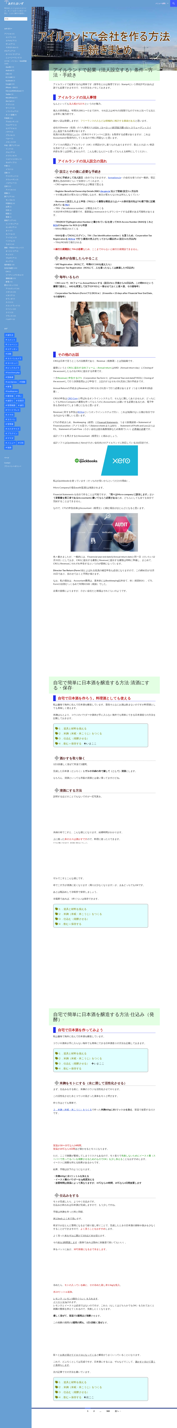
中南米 (6, 118)
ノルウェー (10, 183)
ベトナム (9, 241)
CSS (7, 74)
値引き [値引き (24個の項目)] (10, 335)
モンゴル (9, 200)
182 (108, 1411)
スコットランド (12, 305)
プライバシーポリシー (12, 466)
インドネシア (11, 224)
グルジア (9, 152)
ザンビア (9, 44)
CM (7, 271)
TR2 (67, 204)
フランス (9, 316)
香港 (7, 217)
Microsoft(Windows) (13, 91)
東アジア (7, 196)
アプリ (8, 104)
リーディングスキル (13, 275)
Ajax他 (8, 67)
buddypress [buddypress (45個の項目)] (12, 391)
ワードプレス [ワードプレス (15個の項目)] (13, 410)
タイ (7, 231)
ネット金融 (10, 115)
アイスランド (11, 176)
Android (9, 70)
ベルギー (9, 319)
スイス (8, 302)
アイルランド (11, 288)
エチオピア (10, 40)
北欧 (6, 173)
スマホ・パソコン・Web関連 (15, 61)
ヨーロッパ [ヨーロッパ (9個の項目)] (12, 363)
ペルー (8, 138)
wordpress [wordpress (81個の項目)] (12, 382)
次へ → (118, 1411)
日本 (7, 210)
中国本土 (9, 203)
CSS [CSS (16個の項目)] (21, 443)
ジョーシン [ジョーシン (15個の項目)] (12, 344)
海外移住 (7, 265)
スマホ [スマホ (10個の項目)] (10, 414)
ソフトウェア (11, 111)
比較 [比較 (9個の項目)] (9, 353)
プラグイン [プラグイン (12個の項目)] (12, 433)
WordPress (10, 98)
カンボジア (10, 227)
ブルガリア (10, 258)
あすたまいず (15, 3)
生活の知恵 (8, 268)
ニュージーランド (12, 58)
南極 (6, 193)
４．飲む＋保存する (69, 743)
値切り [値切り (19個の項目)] (10, 400)
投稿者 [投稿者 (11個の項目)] (10, 377)
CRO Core (73, 398)
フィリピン (10, 237)
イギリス (9, 292)
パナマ (8, 132)
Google (8, 84)
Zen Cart (9, 101)
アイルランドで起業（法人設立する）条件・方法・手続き (103, 72)
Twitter (8, 94)
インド (8, 149)
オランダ (9, 299)
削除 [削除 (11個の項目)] (23, 382)
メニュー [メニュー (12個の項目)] (11, 443)
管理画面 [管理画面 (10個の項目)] (11, 405)
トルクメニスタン (12, 159)
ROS (55, 225)
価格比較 (9, 278)
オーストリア (11, 251)
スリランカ (10, 156)
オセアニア (8, 51)
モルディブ (10, 162)
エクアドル (10, 128)
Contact (7, 463)
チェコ (8, 254)
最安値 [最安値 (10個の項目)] (10, 396)
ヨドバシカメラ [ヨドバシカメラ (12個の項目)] (14, 358)
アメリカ (9, 190)
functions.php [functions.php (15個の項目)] (13, 372)
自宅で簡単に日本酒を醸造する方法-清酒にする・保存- (101, 685)
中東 (6, 166)
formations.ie (114, 177)
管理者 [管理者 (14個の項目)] (10, 424)
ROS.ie (71, 238)
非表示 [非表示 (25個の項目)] (21, 400)
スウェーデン (11, 179)
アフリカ (7, 34)
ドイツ (8, 312)
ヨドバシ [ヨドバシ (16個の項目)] (11, 419)
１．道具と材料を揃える (72, 728)
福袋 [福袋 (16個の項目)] (9, 447)
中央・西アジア (10, 145)
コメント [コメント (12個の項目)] (11, 339)
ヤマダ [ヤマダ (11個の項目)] (10, 438)
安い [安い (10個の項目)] (20, 396)
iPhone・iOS (10, 87)
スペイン (9, 309)
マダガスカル (11, 47)
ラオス (8, 244)
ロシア (8, 261)
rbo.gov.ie (105, 191)
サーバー (9, 108)
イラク (8, 169)
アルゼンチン (11, 121)
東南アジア (8, 220)
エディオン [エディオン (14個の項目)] (12, 349)
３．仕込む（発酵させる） (73, 738)
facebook (9, 81)
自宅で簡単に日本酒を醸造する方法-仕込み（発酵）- (103, 1016)
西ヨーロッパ (9, 285)
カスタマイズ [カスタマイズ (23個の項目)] (13, 428)
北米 (6, 186)
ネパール (9, 234)
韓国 (7, 213)
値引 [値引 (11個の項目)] (22, 405)
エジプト (9, 37)
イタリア (9, 295)
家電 (7, 282)
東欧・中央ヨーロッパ (12, 248)
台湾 (7, 207)
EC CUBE (9, 77)
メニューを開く (160, 3)
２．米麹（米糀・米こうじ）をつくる (80, 733)
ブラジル (9, 135)
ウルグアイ (10, 125)
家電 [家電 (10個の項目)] (9, 386)
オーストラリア (12, 54)
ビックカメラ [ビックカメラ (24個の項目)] (13, 368)
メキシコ (9, 142)
